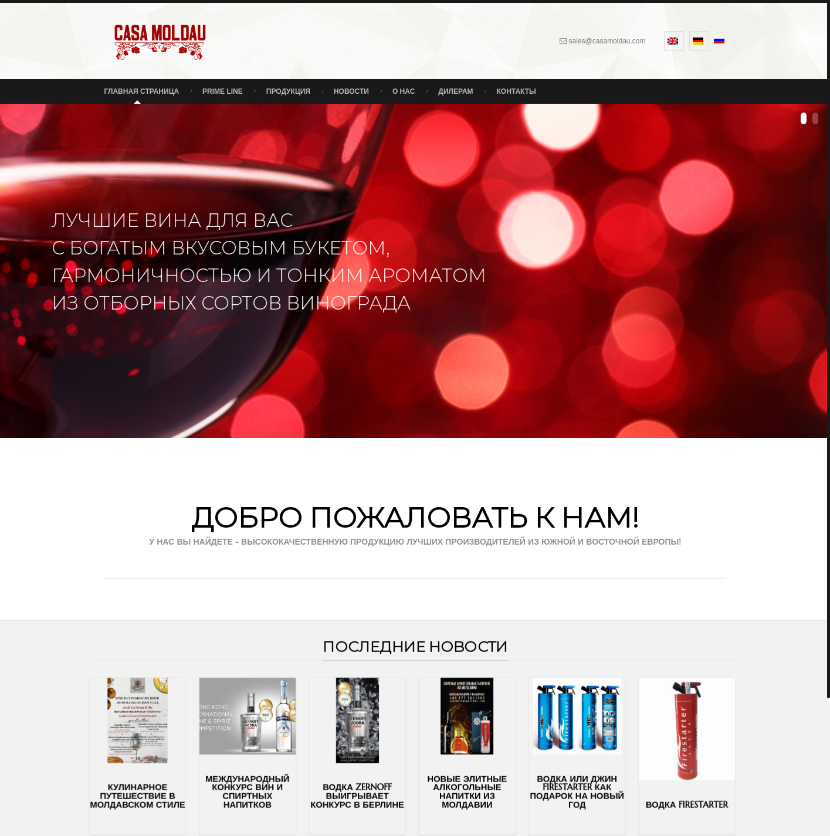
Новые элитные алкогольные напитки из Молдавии (453, 777)
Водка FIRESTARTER (615, 788)
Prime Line (222, 91)
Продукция (288, 91)
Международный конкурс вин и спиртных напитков (291, 777)
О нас (403, 91)
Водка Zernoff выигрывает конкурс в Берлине (372, 781)
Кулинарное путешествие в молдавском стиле (210, 781)
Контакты (516, 91)
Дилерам (455, 91)
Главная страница (141, 91)
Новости (351, 91)
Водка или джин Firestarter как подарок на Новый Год (534, 777)
